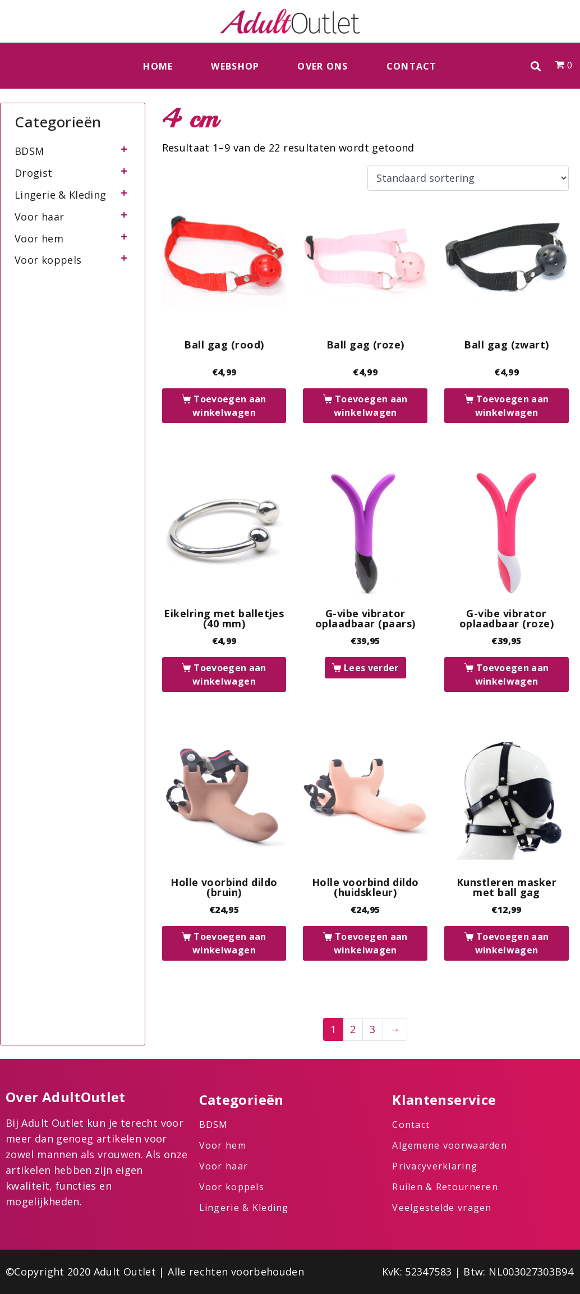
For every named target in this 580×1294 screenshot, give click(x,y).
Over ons (322, 66)
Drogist (34, 173)
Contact (411, 66)
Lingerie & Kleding (60, 194)
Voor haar (39, 216)
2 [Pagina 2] (353, 1029)
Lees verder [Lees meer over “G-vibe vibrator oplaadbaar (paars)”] (371, 668)
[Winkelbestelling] (468, 178)
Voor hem (39, 238)
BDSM (29, 151)
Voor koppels (48, 260)
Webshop (235, 66)
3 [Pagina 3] (372, 1029)
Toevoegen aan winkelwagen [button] (229, 406)
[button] (536, 66)
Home (158, 66)
